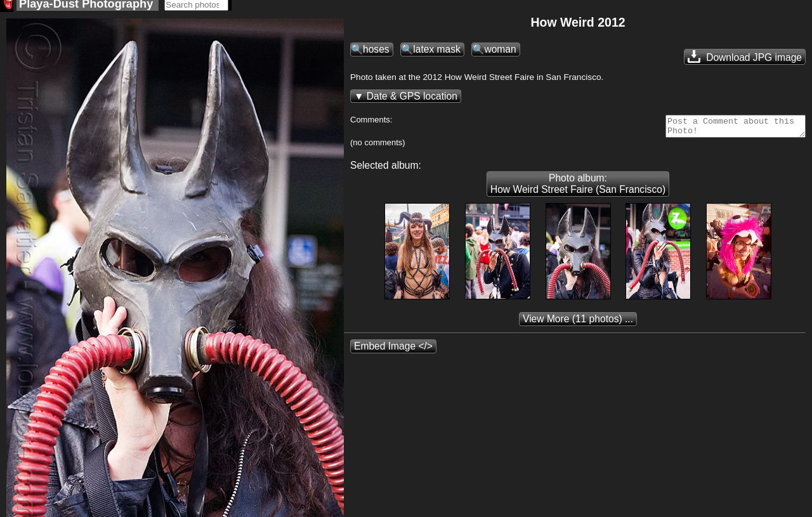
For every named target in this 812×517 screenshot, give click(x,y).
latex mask (437, 53)
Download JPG (745, 60)
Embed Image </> (393, 353)
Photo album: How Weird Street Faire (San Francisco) (577, 191)
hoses (376, 53)
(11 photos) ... (578, 326)
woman (500, 53)
